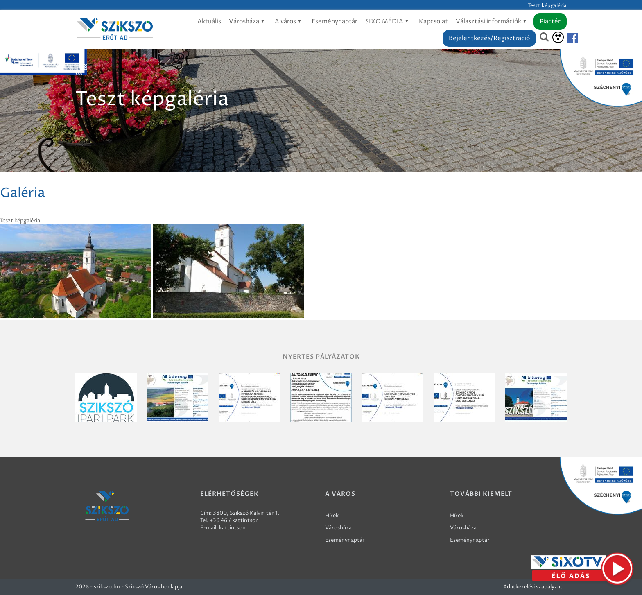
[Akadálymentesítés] (558, 37)
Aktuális (209, 21)
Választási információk (492, 21)
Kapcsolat (433, 21)
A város (289, 21)
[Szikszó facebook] (566, 38)
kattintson (232, 528)
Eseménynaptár (334, 21)
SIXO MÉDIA (388, 21)
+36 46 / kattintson (234, 520)
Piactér (550, 21)
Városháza (248, 21)
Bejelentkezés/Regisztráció (489, 38)
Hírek (332, 515)
